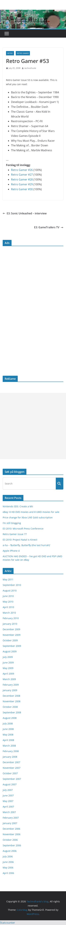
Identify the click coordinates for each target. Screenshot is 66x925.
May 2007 (8, 801)
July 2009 (8, 657)
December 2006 (11, 828)
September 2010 (12, 585)
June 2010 (8, 596)
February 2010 (11, 618)
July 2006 (8, 856)
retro (10, 53)
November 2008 (11, 701)
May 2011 (8, 579)
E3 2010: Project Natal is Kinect (20, 539)
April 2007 (8, 806)
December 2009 (11, 629)
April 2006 (8, 873)
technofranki (30, 68)
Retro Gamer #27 (22, 174)
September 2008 (12, 712)
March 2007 (9, 812)
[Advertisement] (33, 426)
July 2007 (8, 790)
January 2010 (10, 623)
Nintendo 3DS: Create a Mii (18, 506)
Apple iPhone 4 (11, 550)
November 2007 (11, 767)
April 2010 (8, 607)
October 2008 (10, 706)
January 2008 (10, 756)
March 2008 (9, 745)
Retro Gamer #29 (22, 184)
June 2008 (8, 729)
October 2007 (10, 773)
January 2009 (10, 690)
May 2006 (8, 867)
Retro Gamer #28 (22, 179)
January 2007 (10, 823)
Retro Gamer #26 (22, 170)
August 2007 (10, 784)
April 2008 (8, 740)
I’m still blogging (12, 523)
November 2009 (11, 634)
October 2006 (10, 839)
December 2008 (11, 695)
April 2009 (8, 673)
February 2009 (11, 684)
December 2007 (11, 762)
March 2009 (9, 679)
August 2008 (10, 718)
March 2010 (9, 612)
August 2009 (10, 651)
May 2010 (8, 601)
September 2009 (12, 646)
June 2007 (8, 795)
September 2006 (12, 845)
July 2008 (8, 723)
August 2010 (10, 590)
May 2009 (8, 668)
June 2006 (8, 862)
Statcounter (7, 922)
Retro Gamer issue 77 (15, 534)
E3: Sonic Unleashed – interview (25, 213)
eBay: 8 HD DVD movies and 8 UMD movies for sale (31, 512)
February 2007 (11, 817)
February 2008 (11, 751)
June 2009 (8, 662)
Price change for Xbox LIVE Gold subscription (28, 517)
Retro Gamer (23, 53)
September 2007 (12, 778)
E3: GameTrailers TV (48, 227)
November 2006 (11, 834)
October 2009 (10, 640)
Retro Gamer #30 (22, 189)
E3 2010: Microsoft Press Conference (23, 528)
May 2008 (8, 734)
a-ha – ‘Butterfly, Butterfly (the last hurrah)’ (26, 545)
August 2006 (10, 850)
